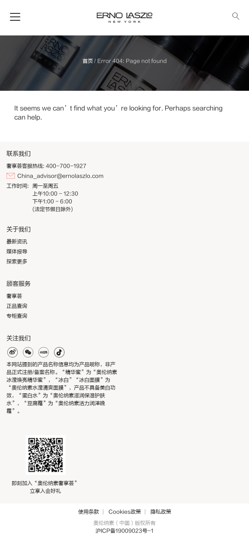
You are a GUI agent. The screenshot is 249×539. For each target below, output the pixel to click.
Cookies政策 (125, 512)
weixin (28, 352)
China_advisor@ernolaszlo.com (60, 176)
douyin (59, 352)
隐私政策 (160, 512)
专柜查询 (16, 316)
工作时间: (17, 186)
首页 (88, 61)
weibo (12, 352)
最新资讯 (16, 242)
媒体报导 (16, 252)
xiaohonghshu (44, 352)
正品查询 (16, 306)
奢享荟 (14, 296)
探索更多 (16, 261)
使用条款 (88, 512)
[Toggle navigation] (15, 17)
